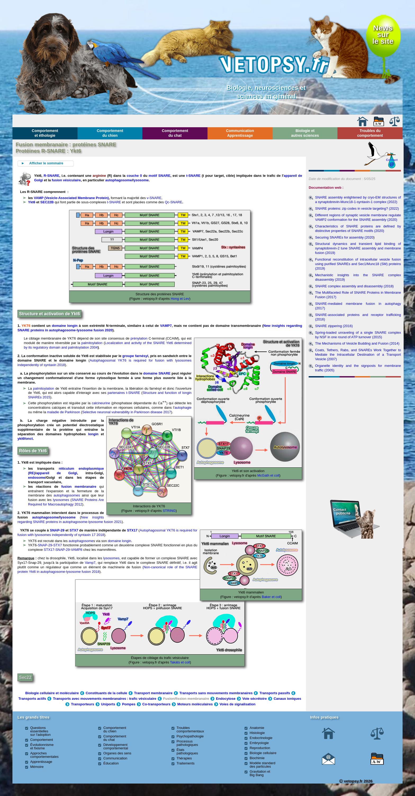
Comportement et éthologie (45, 133)
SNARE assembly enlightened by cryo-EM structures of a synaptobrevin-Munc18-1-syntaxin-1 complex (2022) (358, 199)
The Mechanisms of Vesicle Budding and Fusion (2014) (357, 343)
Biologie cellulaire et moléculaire (52, 693)
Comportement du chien (110, 133)
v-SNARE (154, 198)
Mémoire (37, 767)
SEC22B (47, 202)
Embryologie (259, 743)
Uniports (108, 704)
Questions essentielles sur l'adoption (40, 731)
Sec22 (25, 677)
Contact (392, 159)
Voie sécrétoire (254, 699)
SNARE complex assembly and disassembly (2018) (354, 286)
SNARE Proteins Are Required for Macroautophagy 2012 (66, 502)
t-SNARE (193, 176)
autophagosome (118, 180)
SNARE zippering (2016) (334, 326)
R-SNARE (51, 176)
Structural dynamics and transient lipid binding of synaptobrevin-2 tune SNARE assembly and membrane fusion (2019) (358, 248)
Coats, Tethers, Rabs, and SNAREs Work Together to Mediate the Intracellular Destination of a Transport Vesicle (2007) (358, 354)
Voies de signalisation (238, 704)
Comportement (41, 740)
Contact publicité (341, 511)
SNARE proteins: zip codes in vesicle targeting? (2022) (357, 208)
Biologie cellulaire (263, 753)
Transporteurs (82, 704)
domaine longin (65, 326)
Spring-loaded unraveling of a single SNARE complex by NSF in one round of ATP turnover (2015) (358, 335)
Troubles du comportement (370, 133)
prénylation (138, 338)
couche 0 (134, 176)
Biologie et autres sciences (305, 133)
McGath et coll (268, 475)
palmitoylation (92, 343)
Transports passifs (274, 693)
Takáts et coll (180, 662)
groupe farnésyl (135, 356)
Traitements (186, 763)
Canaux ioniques (287, 699)
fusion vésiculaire (66, 180)
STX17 (132, 530)
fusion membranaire (78, 487)
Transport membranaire (153, 693)
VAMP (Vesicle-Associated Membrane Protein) (71, 198)
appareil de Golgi (56, 473)
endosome (36, 478)
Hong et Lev (180, 299)
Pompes (129, 704)
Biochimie (257, 758)
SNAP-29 (57, 530)
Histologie (257, 733)
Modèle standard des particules (262, 764)
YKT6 (26, 326)
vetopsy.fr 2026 (355, 781)
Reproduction (260, 748)
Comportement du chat (175, 133)
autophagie (182, 408)
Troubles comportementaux (190, 729)
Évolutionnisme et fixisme (41, 746)
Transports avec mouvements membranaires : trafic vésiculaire (104, 699)
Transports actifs (32, 699)
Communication (115, 758)
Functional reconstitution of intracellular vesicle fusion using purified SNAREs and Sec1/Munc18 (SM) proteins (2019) (358, 263)
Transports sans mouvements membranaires (216, 693)
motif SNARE (159, 176)
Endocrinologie (261, 738)
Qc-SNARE (173, 202)
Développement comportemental (115, 746)
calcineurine (101, 403)
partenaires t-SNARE (124, 393)
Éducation (111, 763)
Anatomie (257, 728)
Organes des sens (117, 753)
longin (93, 434)
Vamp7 (90, 563)
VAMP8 (76, 550)
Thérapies (184, 758)
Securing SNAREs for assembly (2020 (344, 237)
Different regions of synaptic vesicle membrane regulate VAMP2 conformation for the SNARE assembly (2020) (358, 217)
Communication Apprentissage (240, 133)
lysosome (141, 180)
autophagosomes (67, 495)
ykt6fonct (25, 439)
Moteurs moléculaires (195, 704)
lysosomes (61, 500)
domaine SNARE (156, 373)
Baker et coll (271, 597)
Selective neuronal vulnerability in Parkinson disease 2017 (126, 412)
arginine (100, 176)
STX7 (74, 530)
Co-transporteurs (156, 704)
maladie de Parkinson (63, 412)
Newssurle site (382, 34)
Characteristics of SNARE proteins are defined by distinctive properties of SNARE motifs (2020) (358, 228)
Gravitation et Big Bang (260, 773)
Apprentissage (41, 762)
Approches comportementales (44, 755)
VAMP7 (166, 326)
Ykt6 (31, 202)
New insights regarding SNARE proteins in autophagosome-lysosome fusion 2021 (69, 519)
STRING (169, 511)
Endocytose (226, 699)
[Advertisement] (354, 408)
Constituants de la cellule (106, 693)
